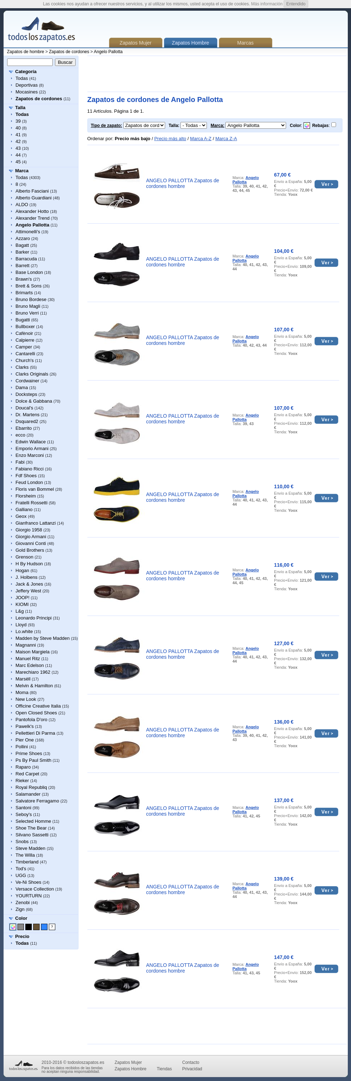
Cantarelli (25, 353)
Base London (29, 272)
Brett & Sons (29, 286)
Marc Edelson (30, 665)
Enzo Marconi (30, 455)
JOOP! (23, 597)
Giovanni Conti (31, 543)
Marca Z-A (226, 138)
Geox (21, 516)
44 (18, 155)
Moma (22, 692)
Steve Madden (31, 848)
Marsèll (23, 679)
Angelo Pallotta (108, 51)
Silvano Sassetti (32, 834)
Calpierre (25, 340)
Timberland (27, 862)
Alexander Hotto (32, 211)
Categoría (26, 71)
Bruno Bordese (31, 299)
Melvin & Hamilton (34, 685)
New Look (26, 699)
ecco (20, 435)
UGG (21, 875)
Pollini (22, 746)
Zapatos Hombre (130, 1068)
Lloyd (21, 624)
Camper (24, 347)
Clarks (22, 367)
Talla (20, 107)
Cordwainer (27, 380)
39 (18, 121)
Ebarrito (24, 428)
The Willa (25, 855)
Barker (22, 252)
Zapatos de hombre (25, 51)
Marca (22, 170)
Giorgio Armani (31, 536)
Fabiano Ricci (30, 468)
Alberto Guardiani (34, 197)
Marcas (245, 43)
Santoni (23, 807)
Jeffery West (28, 590)
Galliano (24, 509)
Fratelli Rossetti (32, 502)
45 (18, 161)
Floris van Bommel (35, 489)
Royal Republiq (31, 787)
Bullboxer (25, 326)
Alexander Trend (33, 218)
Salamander (28, 794)
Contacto (190, 1062)
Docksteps (26, 394)
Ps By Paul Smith (33, 760)
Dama (22, 387)
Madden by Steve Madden (43, 638)
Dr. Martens (28, 414)
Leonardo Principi (34, 618)
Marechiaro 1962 (33, 672)
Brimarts (24, 292)
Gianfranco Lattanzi (36, 523)
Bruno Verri (27, 313)
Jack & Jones (29, 584)
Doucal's (24, 408)
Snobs (22, 841)
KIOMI (22, 604)
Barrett (23, 265)
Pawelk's (25, 726)
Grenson (25, 557)
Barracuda (26, 258)
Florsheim (26, 496)
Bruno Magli (28, 306)
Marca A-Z (201, 138)
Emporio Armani (32, 448)
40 (18, 128)
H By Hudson (29, 563)
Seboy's (24, 814)
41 (18, 134)
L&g (20, 611)
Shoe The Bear (31, 828)
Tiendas (164, 1068)
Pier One (25, 740)
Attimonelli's (28, 231)
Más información (267, 3)
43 (18, 148)
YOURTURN (29, 895)
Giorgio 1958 (29, 529)
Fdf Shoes (26, 475)
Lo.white (24, 631)
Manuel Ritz (28, 658)
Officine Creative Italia (38, 706)
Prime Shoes (29, 753)
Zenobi (23, 902)
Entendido (295, 3)
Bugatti (23, 319)
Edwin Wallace (31, 441)
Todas (22, 78)
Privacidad (192, 1068)
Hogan (22, 570)
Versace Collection (35, 889)
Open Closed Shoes (36, 712)
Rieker (22, 780)
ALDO (22, 204)
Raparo (23, 767)
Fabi (20, 462)
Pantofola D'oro (31, 719)
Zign (20, 909)
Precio (22, 936)
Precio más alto (170, 138)
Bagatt (22, 245)
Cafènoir (24, 333)
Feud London (29, 482)
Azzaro (23, 238)
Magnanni (26, 645)
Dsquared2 (27, 421)
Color (21, 918)
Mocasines (27, 92)
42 (18, 141)
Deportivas (27, 85)
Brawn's (24, 279)
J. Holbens (26, 577)
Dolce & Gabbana (34, 401)
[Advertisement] (217, 74)
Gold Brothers (30, 550)
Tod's (21, 868)
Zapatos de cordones (69, 51)
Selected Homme (33, 821)
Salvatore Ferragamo (37, 801)
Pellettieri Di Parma (35, 733)
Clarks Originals (32, 374)
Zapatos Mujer (135, 43)
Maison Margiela (33, 651)
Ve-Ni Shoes (28, 882)
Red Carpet (27, 773)
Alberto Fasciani (32, 191)
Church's (25, 360)
